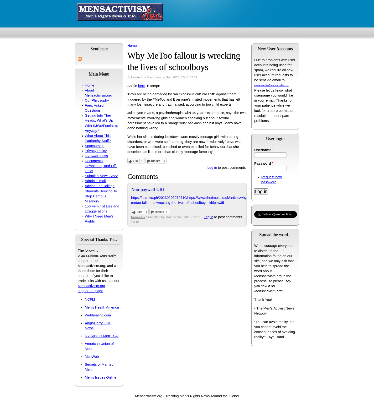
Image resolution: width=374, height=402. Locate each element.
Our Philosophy (97, 100)
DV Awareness (96, 156)
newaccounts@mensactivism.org (271, 85)
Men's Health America (102, 307)
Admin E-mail (95, 181)
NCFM (90, 299)
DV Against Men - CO (102, 336)
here (141, 86)
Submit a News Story (101, 176)
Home (89, 85)
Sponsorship (94, 146)
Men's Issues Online (100, 377)
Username (264, 150)
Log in (212, 167)
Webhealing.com (98, 315)
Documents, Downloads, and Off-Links (101, 166)
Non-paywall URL (148, 189)
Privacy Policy (96, 151)
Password (263, 163)
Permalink (138, 217)
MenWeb (92, 357)
